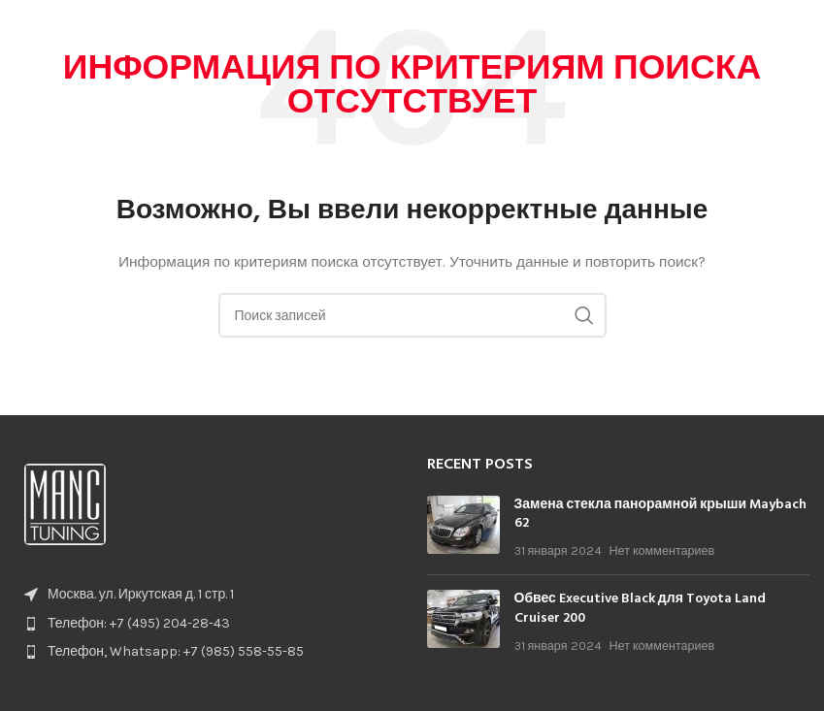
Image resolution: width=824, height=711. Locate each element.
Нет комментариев (662, 550)
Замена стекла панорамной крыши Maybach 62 (661, 514)
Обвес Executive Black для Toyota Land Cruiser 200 (640, 609)
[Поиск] (412, 315)
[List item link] (206, 623)
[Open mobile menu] (799, 29)
